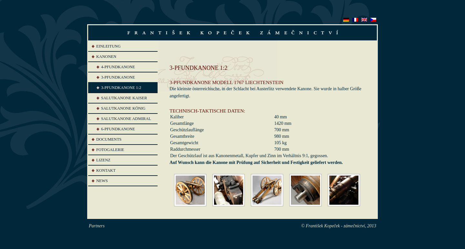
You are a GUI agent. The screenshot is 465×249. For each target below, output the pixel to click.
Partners (97, 225)
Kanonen (106, 56)
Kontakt (106, 170)
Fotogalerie (110, 149)
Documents (108, 139)
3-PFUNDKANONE (118, 77)
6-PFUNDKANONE (118, 129)
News (102, 181)
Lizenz (103, 160)
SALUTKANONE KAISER (124, 98)
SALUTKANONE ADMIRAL (126, 118)
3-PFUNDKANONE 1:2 (121, 87)
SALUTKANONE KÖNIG (123, 108)
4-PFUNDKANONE (118, 67)
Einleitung (108, 46)
